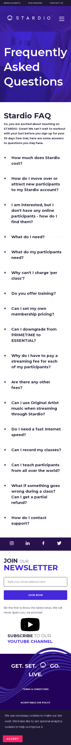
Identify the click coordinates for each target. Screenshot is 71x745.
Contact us (56, 3)
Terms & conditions (35, 689)
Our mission (35, 3)
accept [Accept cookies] (13, 738)
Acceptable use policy (35, 702)
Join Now (35, 595)
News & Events (12, 3)
